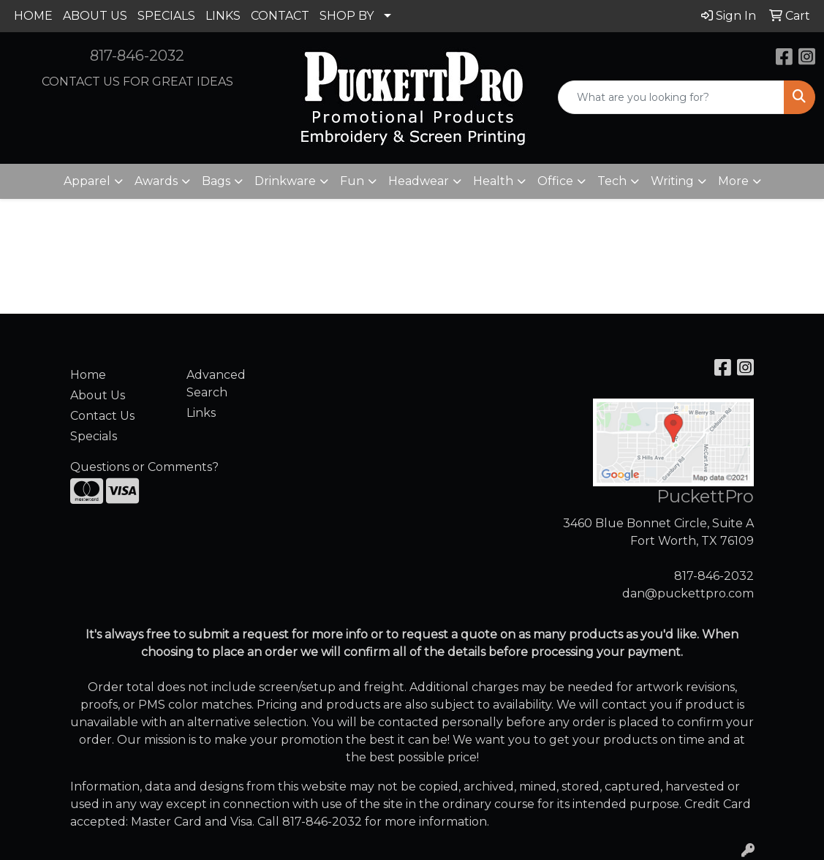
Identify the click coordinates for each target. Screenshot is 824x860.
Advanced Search (216, 383)
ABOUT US (95, 16)
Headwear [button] (418, 181)
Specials (93, 436)
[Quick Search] (671, 97)
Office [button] (555, 181)
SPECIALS (166, 16)
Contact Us (102, 416)
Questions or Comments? (144, 467)
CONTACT (280, 16)
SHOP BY (347, 16)
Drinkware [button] (285, 181)
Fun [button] (352, 181)
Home (88, 375)
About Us (97, 395)
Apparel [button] (87, 181)
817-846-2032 (137, 55)
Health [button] (493, 181)
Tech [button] (612, 181)
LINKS (223, 16)
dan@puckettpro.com (688, 593)
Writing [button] (672, 181)
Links (201, 413)
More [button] (733, 181)
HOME (33, 16)
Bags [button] (216, 181)
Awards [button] (156, 181)
